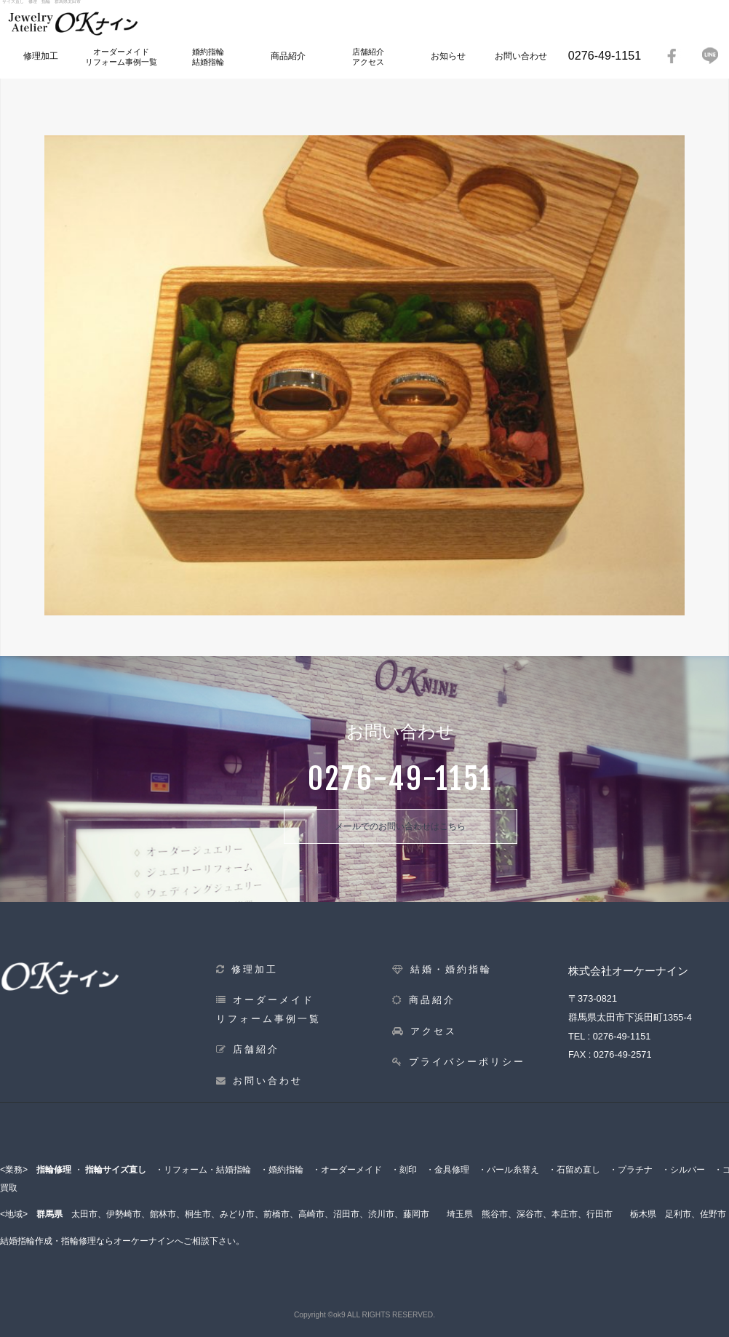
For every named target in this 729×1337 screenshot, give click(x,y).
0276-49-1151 (604, 55)
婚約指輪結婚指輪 (208, 56)
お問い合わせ (521, 56)
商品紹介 (288, 56)
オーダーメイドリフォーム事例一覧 (121, 56)
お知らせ (448, 56)
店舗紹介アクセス (368, 56)
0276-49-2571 (623, 1054)
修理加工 (40, 56)
